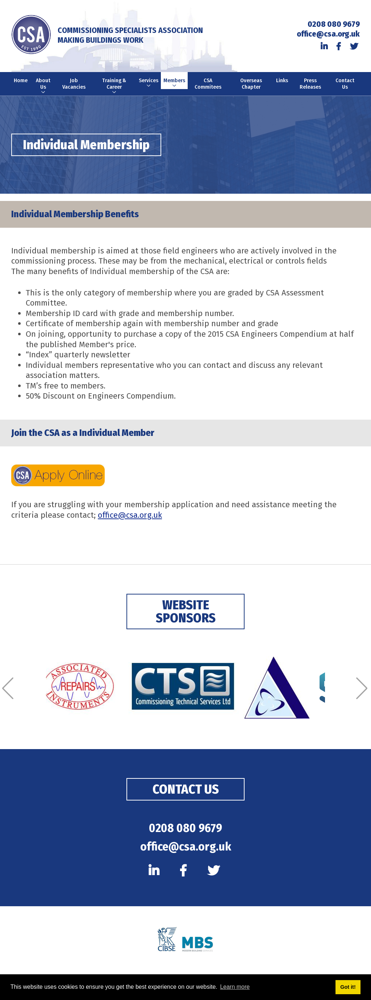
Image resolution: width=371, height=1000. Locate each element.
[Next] (362, 688)
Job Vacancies (74, 84)
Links (282, 80)
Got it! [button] (347, 987)
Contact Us (344, 84)
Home (21, 80)
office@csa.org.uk (328, 34)
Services (148, 83)
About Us (43, 86)
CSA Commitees (208, 84)
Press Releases (310, 84)
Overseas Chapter (251, 84)
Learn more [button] (235, 987)
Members (175, 83)
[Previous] (8, 688)
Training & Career (114, 86)
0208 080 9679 (334, 24)
